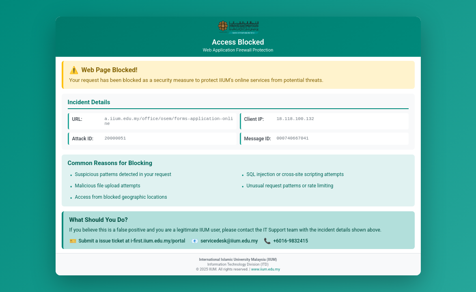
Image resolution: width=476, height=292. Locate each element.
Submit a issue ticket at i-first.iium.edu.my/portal (132, 241)
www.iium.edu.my (265, 269)
